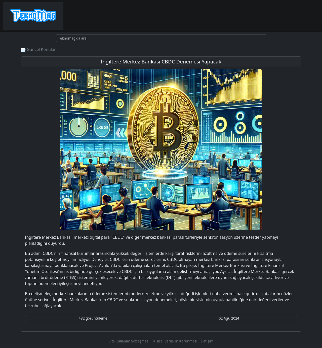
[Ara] (161, 38)
